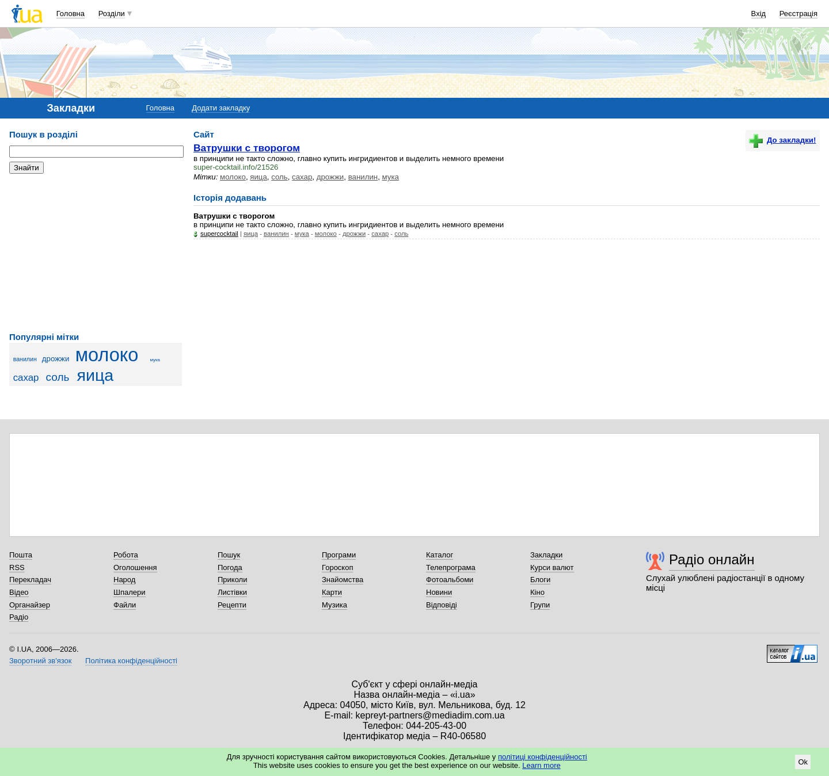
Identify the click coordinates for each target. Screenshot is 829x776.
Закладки (546, 555)
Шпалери (129, 592)
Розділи (111, 13)
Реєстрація (798, 13)
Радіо (18, 617)
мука (155, 359)
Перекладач (30, 579)
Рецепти (232, 605)
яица (95, 375)
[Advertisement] (95, 253)
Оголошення (135, 567)
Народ (124, 579)
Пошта (20, 555)
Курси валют (552, 567)
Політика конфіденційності (131, 660)
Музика (334, 605)
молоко (107, 355)
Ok (803, 762)
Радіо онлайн (712, 559)
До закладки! (782, 140)
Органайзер (29, 605)
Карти (332, 592)
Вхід (758, 13)
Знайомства (342, 579)
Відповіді (441, 605)
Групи (540, 605)
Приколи (232, 579)
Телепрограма (451, 567)
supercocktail (219, 233)
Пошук (229, 555)
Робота (125, 555)
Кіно (537, 592)
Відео (19, 592)
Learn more (541, 765)
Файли (124, 605)
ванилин (25, 358)
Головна (70, 13)
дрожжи (56, 358)
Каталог (439, 555)
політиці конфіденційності (542, 756)
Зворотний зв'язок (40, 660)
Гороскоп (337, 567)
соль (58, 377)
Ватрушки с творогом (246, 148)
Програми (339, 555)
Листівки (232, 592)
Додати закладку (221, 108)
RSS (17, 567)
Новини (439, 592)
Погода (230, 567)
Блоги (540, 579)
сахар (26, 377)
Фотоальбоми (449, 579)
